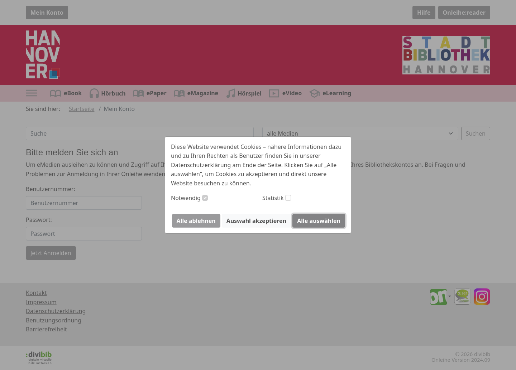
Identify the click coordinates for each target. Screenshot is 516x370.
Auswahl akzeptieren (256, 221)
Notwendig (186, 198)
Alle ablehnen (196, 221)
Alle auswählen (318, 221)
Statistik (273, 198)
